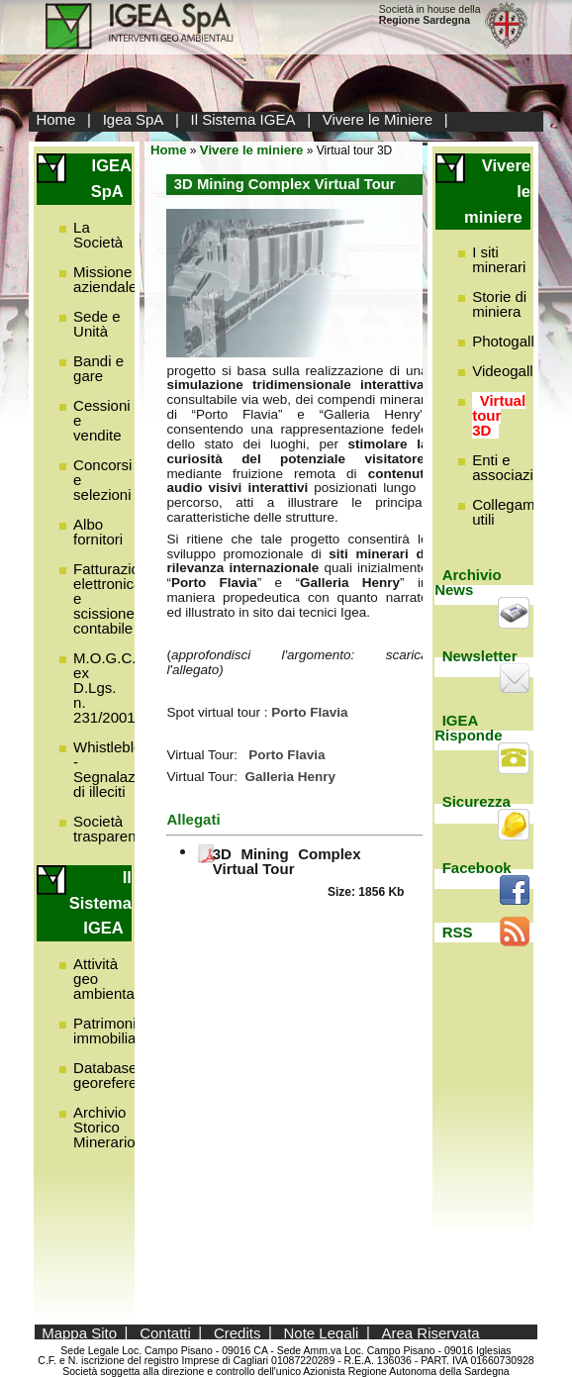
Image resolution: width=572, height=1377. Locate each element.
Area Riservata (430, 1332)
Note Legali (321, 1332)
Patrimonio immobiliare (111, 1030)
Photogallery (513, 341)
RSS (457, 932)
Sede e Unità (97, 324)
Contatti (165, 1332)
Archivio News (468, 582)
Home (55, 119)
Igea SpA (133, 119)
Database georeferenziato (124, 1075)
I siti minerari (498, 259)
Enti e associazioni (512, 467)
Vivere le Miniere (377, 119)
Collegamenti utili (515, 512)
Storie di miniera (499, 304)
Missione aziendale (105, 279)
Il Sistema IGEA (243, 119)
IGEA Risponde (468, 727)
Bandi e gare (98, 368)
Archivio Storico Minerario (104, 1127)
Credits (237, 1332)
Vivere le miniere (252, 150)
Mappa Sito (79, 1332)
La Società (98, 234)
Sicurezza (476, 801)
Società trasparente (110, 828)
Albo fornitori (98, 531)
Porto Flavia (286, 754)
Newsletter (480, 655)
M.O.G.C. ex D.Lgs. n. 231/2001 (104, 687)
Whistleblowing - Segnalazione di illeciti (122, 769)
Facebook (477, 867)
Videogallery (512, 370)
